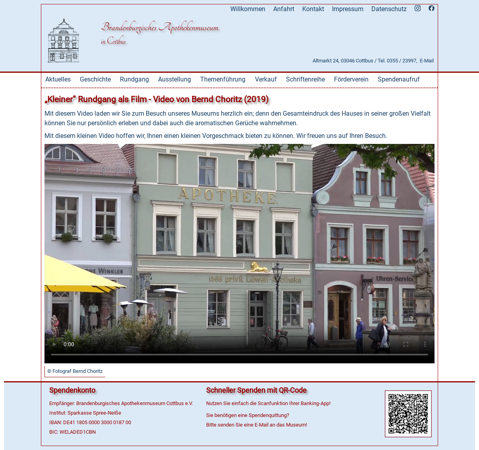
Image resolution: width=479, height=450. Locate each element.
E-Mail (427, 61)
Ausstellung (174, 79)
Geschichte (95, 79)
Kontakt (313, 9)
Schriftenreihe (305, 79)
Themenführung (222, 79)
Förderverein (351, 79)
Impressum (347, 9)
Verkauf (266, 79)
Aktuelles (58, 79)
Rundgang (134, 79)
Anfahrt (283, 9)
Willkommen (247, 9)
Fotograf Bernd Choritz (77, 371)
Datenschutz (389, 9)
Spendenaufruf (399, 79)
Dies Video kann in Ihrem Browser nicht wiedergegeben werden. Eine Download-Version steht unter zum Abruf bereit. (239, 253)
